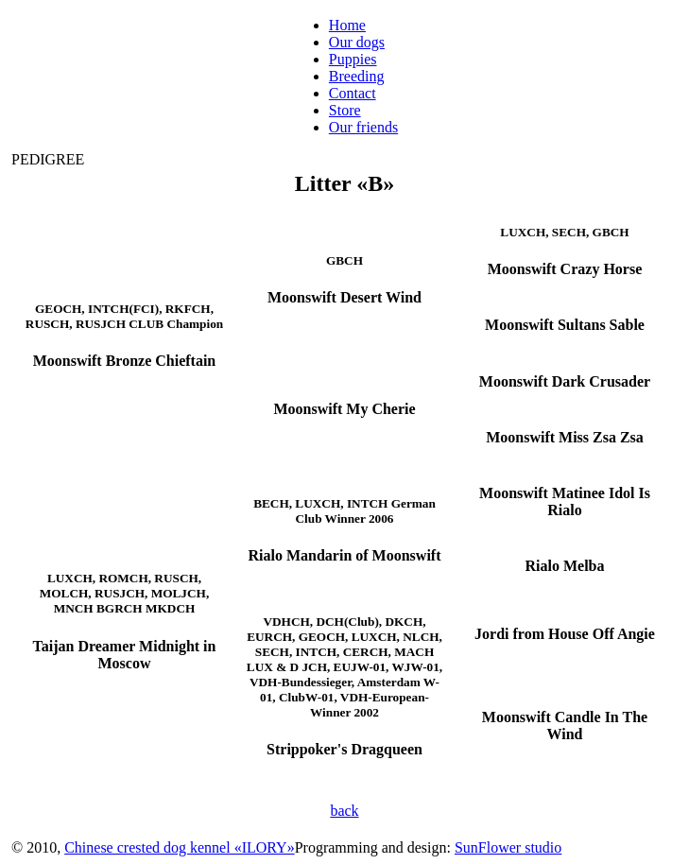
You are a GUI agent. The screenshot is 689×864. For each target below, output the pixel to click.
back (344, 811)
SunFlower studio (508, 847)
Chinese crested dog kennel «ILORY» (179, 847)
